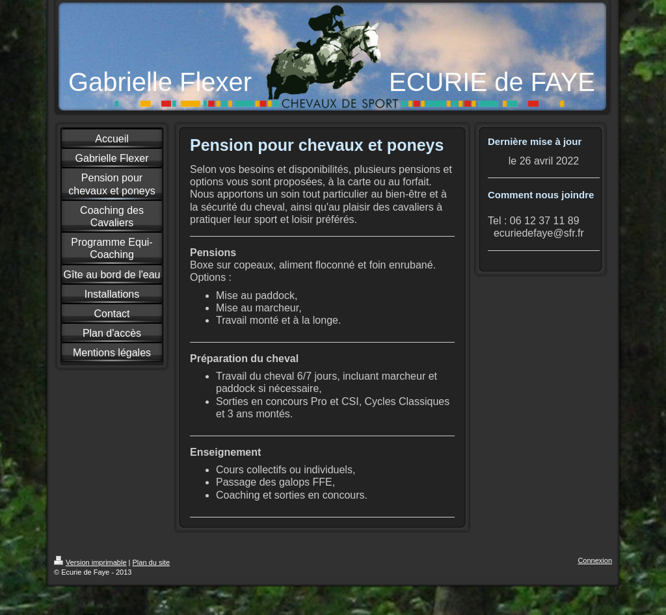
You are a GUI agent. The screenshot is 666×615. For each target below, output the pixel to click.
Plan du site (151, 562)
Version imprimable (90, 562)
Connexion (595, 560)
